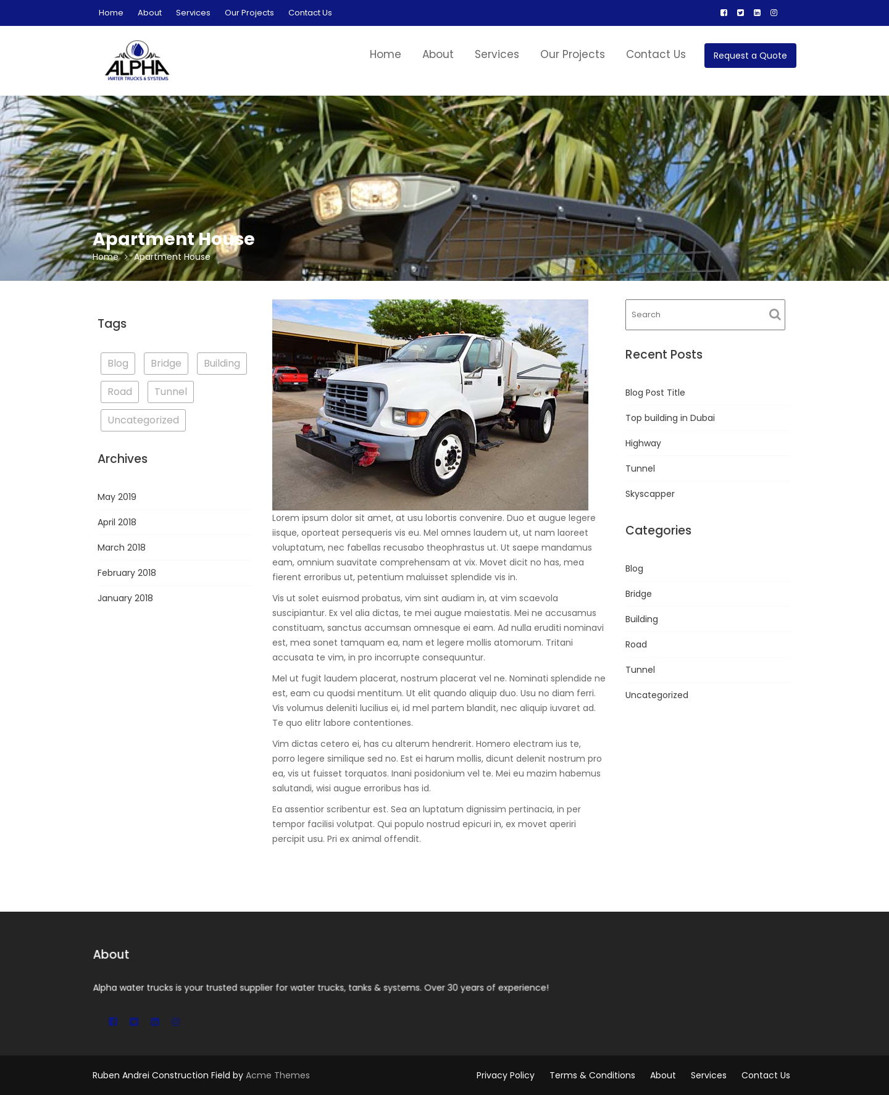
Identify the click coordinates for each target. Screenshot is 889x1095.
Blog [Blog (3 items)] (117, 363)
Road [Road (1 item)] (119, 392)
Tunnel (640, 468)
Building (641, 619)
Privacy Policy (506, 1075)
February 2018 (127, 573)
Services (193, 13)
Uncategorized (656, 695)
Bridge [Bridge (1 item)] (166, 363)
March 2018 (122, 547)
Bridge (638, 594)
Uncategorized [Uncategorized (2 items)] (143, 420)
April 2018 (117, 522)
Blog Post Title (655, 392)
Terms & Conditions (592, 1075)
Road (636, 644)
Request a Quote (750, 55)
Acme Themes (278, 1075)
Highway (643, 443)
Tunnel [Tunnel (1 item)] (170, 392)
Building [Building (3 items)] (222, 363)
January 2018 (125, 598)
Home (111, 13)
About (150, 13)
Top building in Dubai (670, 418)
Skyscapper (650, 494)
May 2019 (117, 497)
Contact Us (310, 13)
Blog (634, 568)
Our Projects (249, 13)
